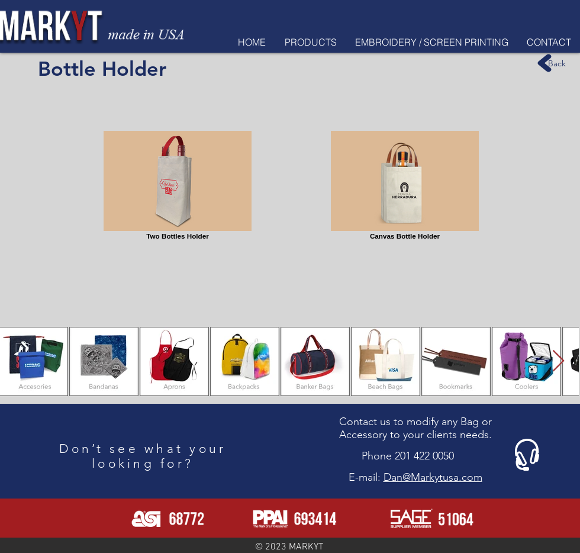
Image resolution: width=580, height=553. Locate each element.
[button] (310, 42)
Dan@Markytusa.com (433, 477)
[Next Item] (558, 361)
